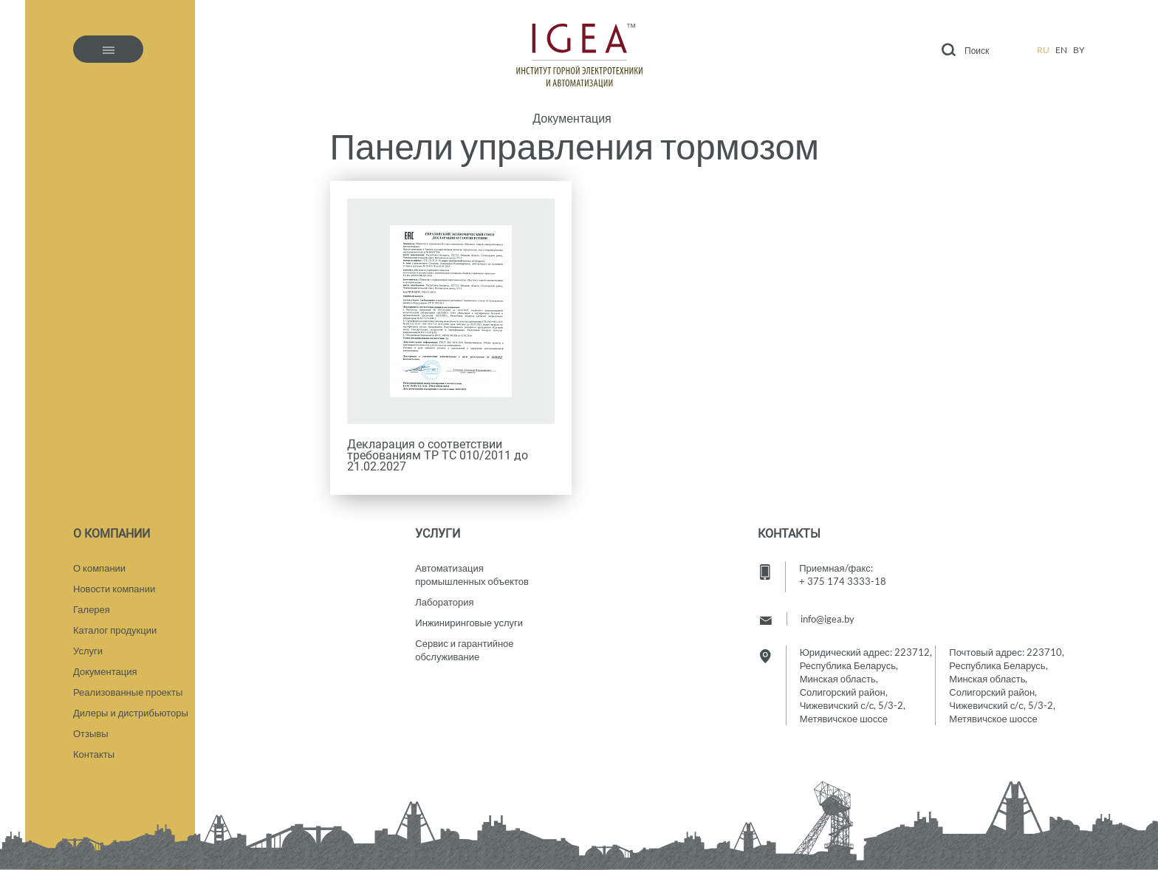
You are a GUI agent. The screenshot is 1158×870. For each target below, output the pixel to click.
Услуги (88, 651)
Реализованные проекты (127, 692)
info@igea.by (827, 619)
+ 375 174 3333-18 (842, 581)
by (1079, 49)
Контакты (93, 754)
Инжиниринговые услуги (469, 622)
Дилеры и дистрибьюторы (130, 713)
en (1061, 49)
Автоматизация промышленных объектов (472, 574)
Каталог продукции (115, 630)
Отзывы (91, 733)
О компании (99, 568)
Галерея (91, 609)
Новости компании (114, 589)
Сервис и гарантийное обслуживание (464, 649)
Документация (571, 118)
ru (1043, 49)
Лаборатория (444, 602)
